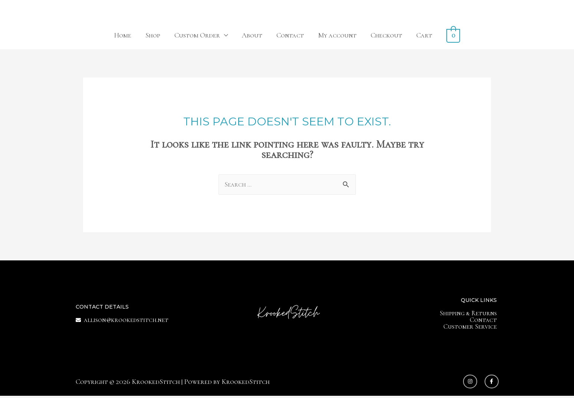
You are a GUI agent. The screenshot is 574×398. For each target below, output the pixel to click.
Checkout (387, 35)
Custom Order (197, 35)
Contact (290, 35)
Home (123, 35)
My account (337, 35)
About (252, 35)
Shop (153, 35)
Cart (425, 35)
